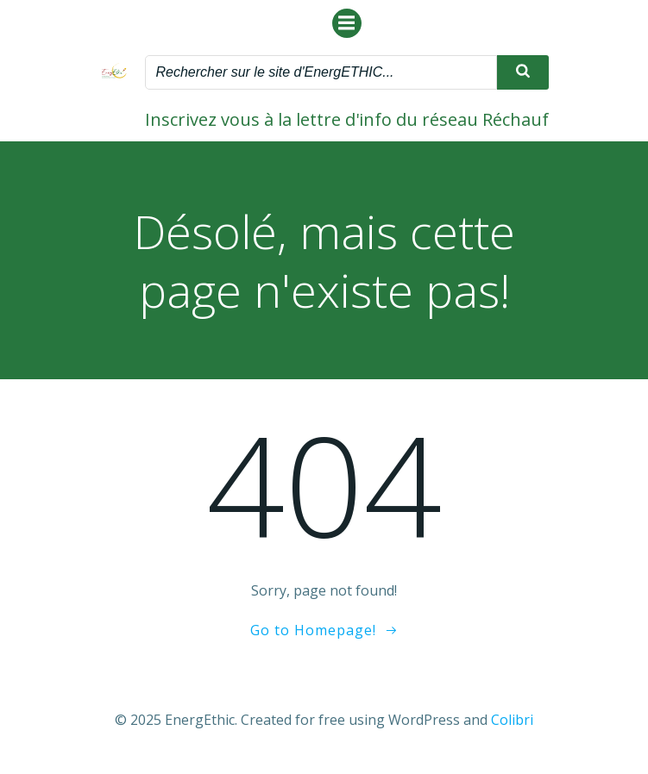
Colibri (512, 719)
